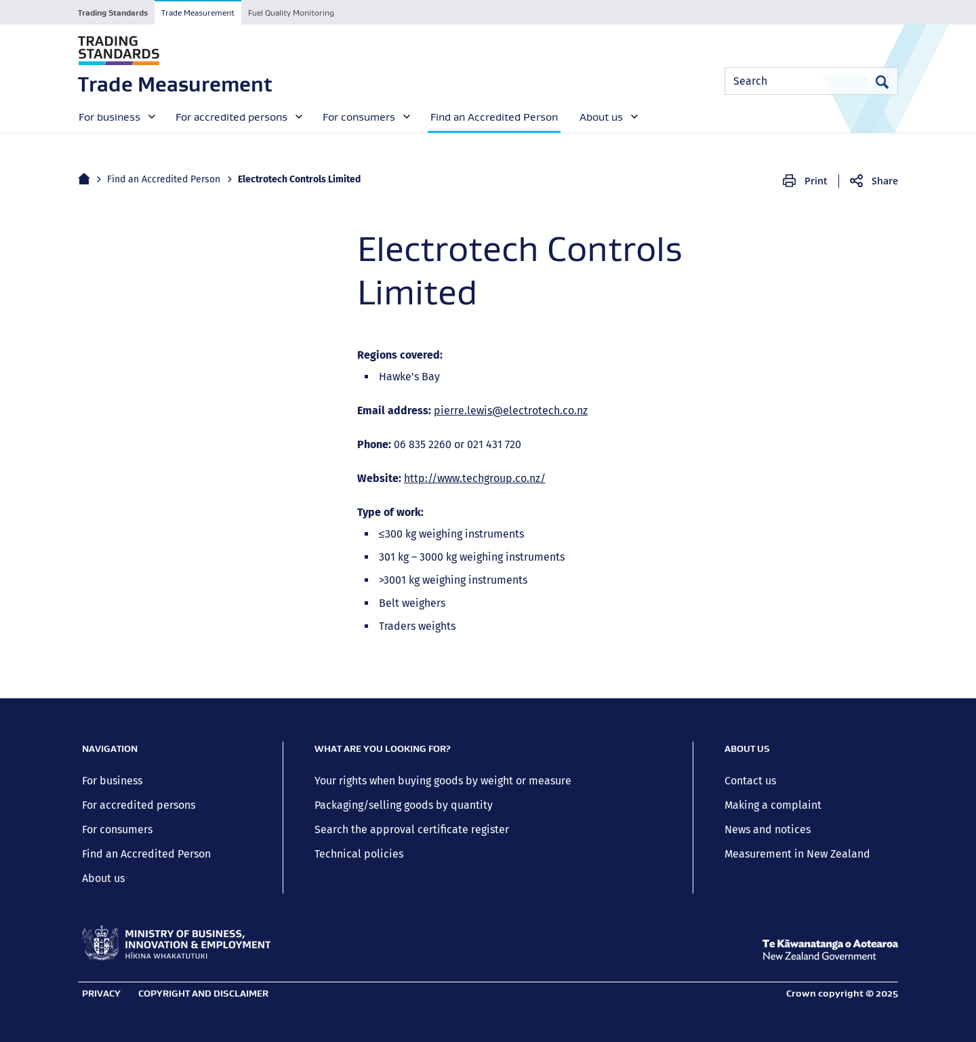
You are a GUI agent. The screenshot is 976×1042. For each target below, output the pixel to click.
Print (816, 180)
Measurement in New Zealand (797, 853)
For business (112, 780)
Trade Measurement (198, 12)
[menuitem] (115, 116)
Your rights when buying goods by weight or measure (442, 780)
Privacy (101, 993)
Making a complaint (773, 805)
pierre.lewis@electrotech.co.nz (511, 410)
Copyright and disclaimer (203, 993)
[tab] (113, 12)
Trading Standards (113, 12)
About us (103, 878)
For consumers (117, 829)
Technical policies (358, 853)
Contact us (750, 780)
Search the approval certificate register (411, 829)
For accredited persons (138, 805)
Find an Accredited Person (163, 179)
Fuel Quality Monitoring (291, 12)
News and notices (768, 829)
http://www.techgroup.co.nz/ (475, 478)
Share (885, 180)
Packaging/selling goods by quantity (403, 805)
